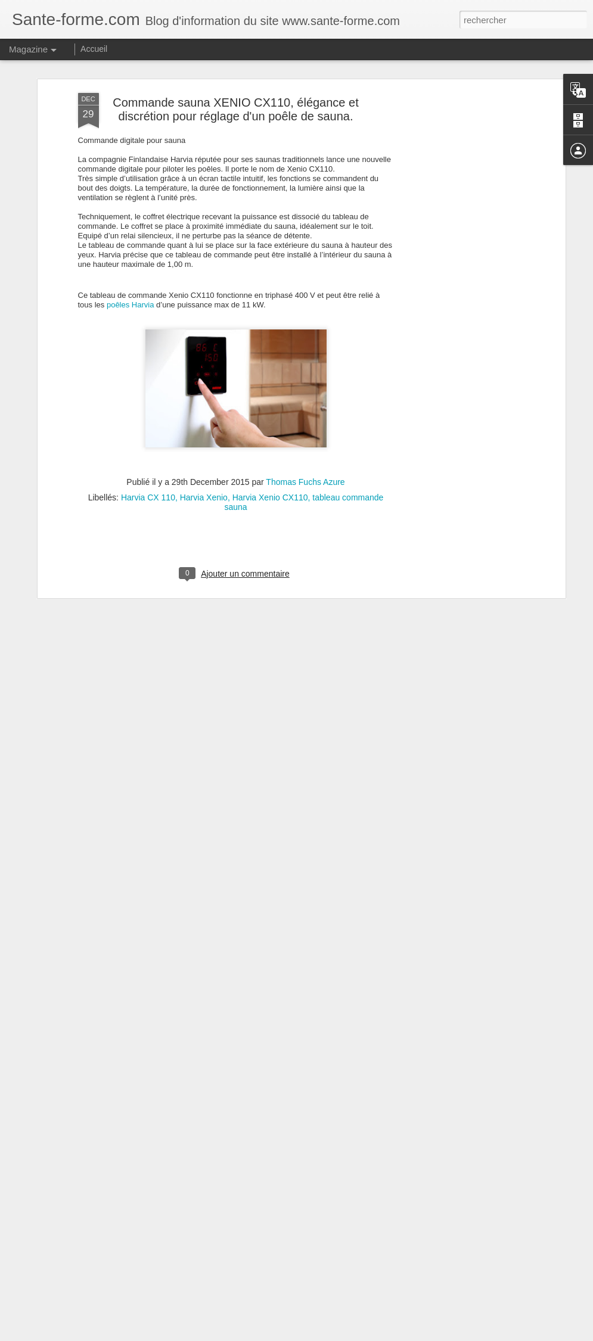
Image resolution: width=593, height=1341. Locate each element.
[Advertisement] (459, 254)
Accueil (93, 49)
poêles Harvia (130, 277)
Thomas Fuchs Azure (305, 455)
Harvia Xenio (204, 470)
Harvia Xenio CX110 (270, 470)
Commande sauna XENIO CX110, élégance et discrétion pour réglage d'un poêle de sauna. (235, 82)
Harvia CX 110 (148, 470)
